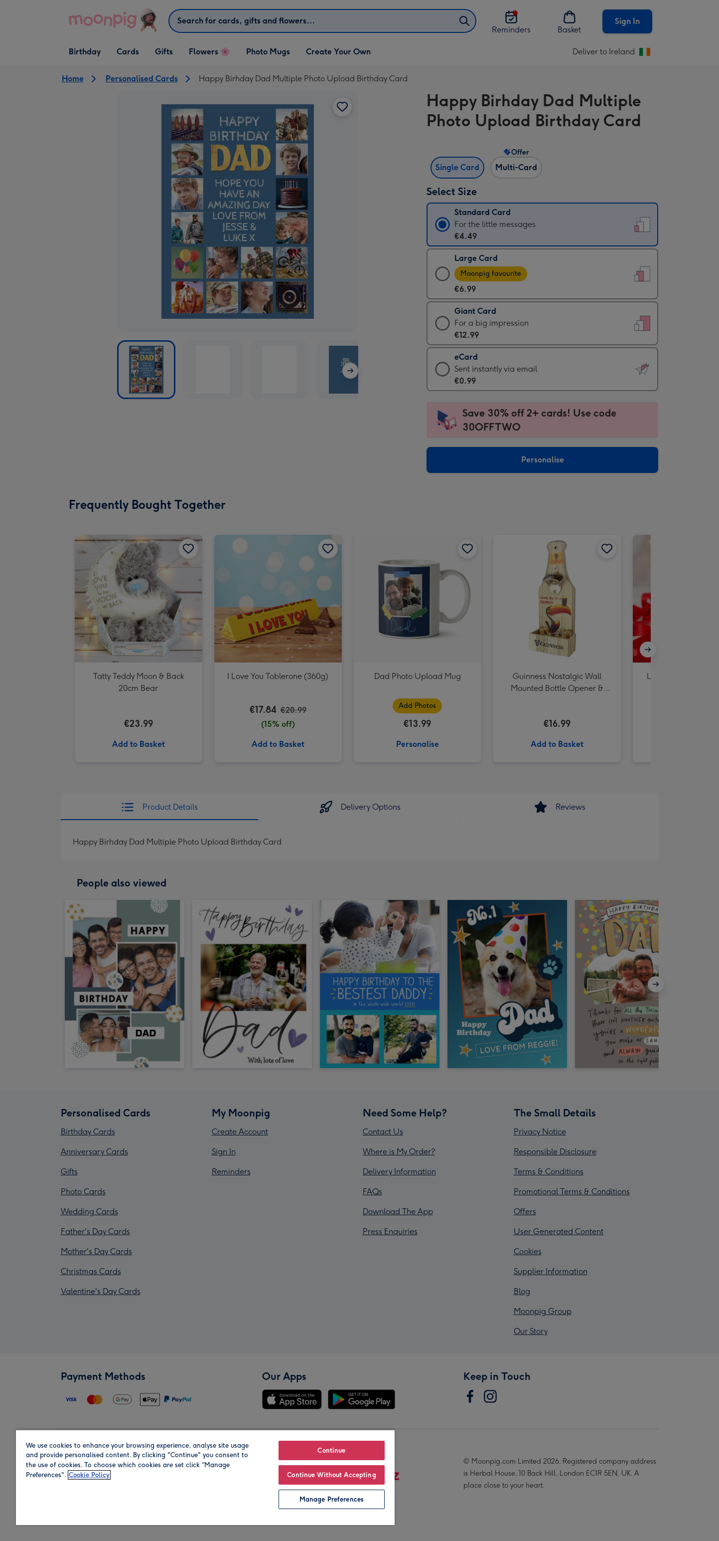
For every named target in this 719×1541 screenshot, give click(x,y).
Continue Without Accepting (331, 1475)
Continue (331, 1450)
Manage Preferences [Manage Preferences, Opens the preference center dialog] (331, 1499)
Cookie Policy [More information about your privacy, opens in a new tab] (89, 1475)
